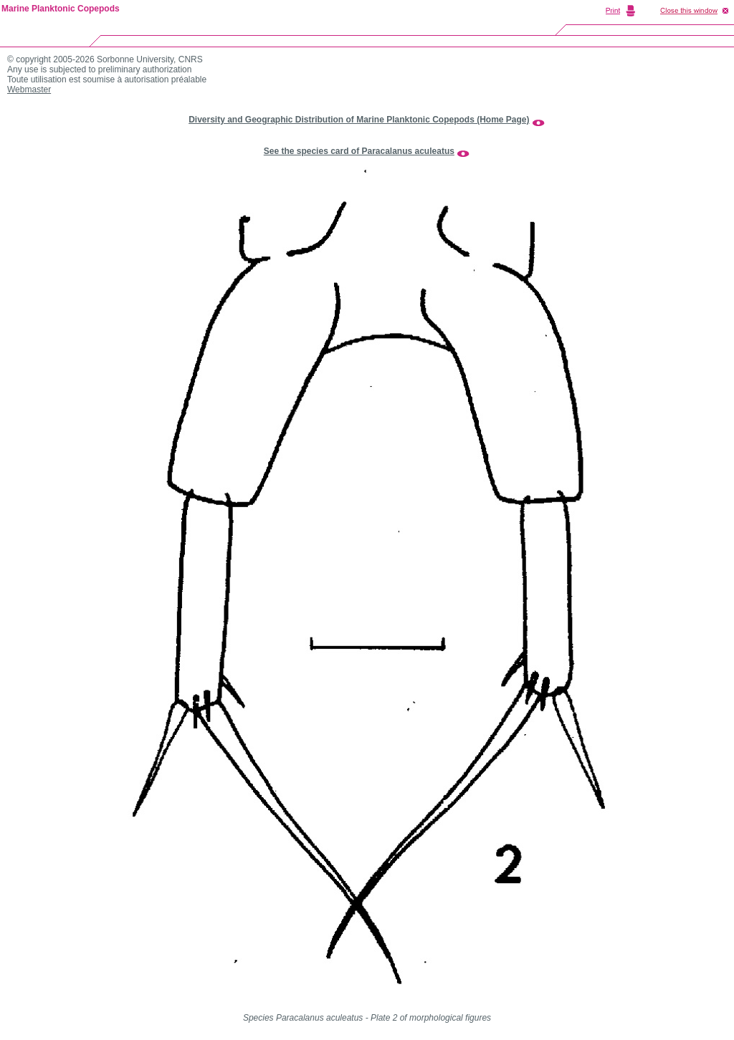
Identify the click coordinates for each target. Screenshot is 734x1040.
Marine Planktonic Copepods (60, 9)
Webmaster (29, 90)
